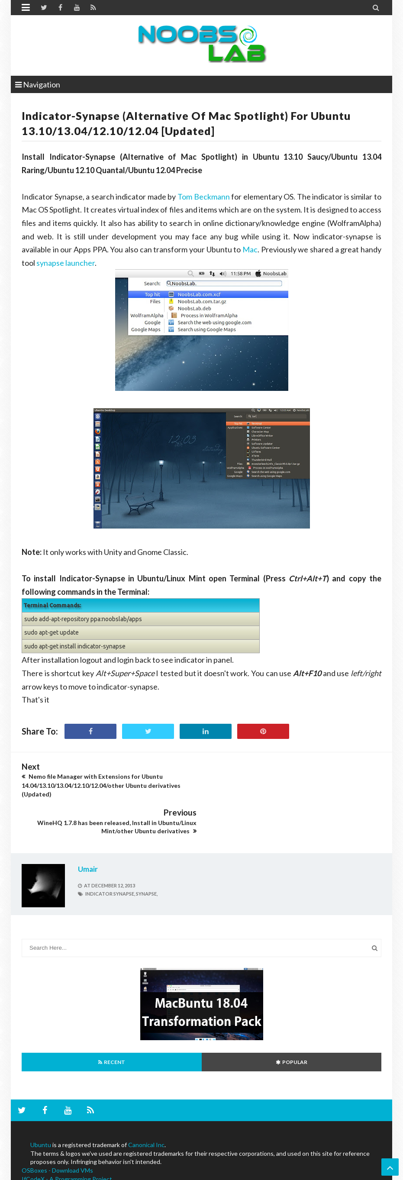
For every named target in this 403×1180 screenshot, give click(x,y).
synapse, (147, 856)
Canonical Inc (146, 1107)
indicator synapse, (110, 856)
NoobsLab (33, 1172)
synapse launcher (65, 263)
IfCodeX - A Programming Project (67, 1141)
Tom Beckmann (203, 196)
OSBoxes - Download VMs (57, 1132)
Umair (88, 831)
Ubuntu (40, 1107)
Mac (250, 249)
